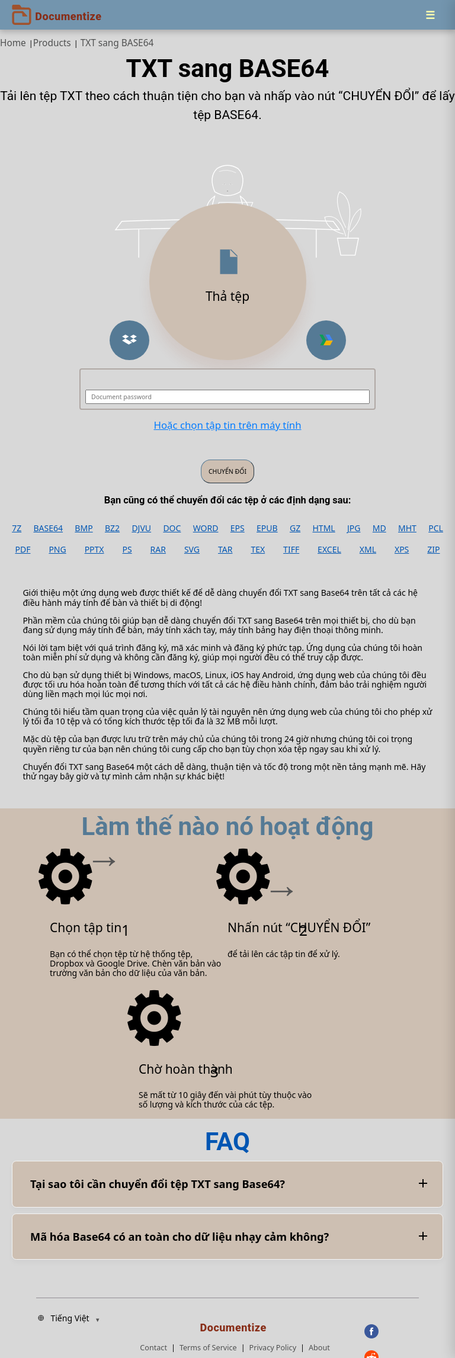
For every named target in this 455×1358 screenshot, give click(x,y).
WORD (206, 528)
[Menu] (430, 15)
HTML (323, 528)
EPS (237, 528)
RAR (158, 549)
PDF (22, 549)
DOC (172, 528)
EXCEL (329, 549)
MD (379, 528)
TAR (225, 549)
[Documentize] (235, 1324)
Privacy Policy (272, 1348)
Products (52, 43)
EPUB (267, 528)
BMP (83, 528)
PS (127, 549)
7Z (16, 528)
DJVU (141, 528)
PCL (435, 528)
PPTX (94, 549)
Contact (153, 1348)
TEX (258, 549)
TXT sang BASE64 (117, 43)
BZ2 (112, 528)
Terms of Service (208, 1348)
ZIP (433, 549)
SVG (192, 549)
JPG (353, 528)
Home (13, 43)
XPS (402, 549)
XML (368, 549)
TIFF (291, 549)
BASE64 (48, 528)
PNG (57, 549)
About (319, 1348)
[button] (129, 340)
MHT (407, 528)
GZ (295, 528)
